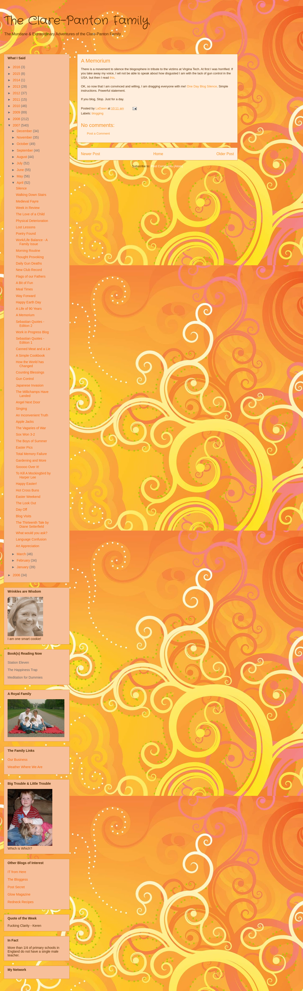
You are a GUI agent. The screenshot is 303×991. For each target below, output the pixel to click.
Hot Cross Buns (27, 490)
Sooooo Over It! (27, 467)
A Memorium (25, 315)
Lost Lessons (26, 227)
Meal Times (24, 289)
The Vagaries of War (31, 428)
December (25, 131)
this (112, 77)
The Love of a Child (30, 214)
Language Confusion (31, 539)
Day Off (21, 509)
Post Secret (16, 887)
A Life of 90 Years (29, 309)
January (23, 567)
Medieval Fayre (27, 201)
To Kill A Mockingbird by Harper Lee (33, 475)
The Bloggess (18, 879)
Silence (21, 188)
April (20, 183)
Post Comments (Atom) (167, 166)
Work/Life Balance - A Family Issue (32, 242)
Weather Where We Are (25, 767)
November (25, 137)
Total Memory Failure (31, 454)
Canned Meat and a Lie (33, 349)
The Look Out (26, 503)
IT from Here (17, 872)
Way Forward (26, 296)
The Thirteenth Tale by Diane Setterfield (32, 524)
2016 (17, 67)
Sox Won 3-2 (25, 434)
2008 (17, 119)
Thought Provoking (30, 257)
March (22, 554)
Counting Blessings (30, 372)
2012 (17, 93)
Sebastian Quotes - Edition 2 (30, 324)
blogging (97, 113)
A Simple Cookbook (30, 355)
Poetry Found (26, 233)
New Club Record (29, 270)
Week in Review (28, 208)
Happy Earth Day (28, 302)
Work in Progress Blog (32, 332)
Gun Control (25, 379)
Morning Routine (28, 250)
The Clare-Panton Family (76, 20)
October (23, 144)
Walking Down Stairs (31, 195)
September (25, 150)
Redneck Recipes (21, 902)
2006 (17, 575)
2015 (17, 74)
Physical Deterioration (32, 221)
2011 (17, 99)
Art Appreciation (27, 546)
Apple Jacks (25, 421)
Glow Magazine (19, 894)
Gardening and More (31, 460)
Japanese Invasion (30, 385)
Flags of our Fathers (30, 276)
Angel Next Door (28, 402)
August (22, 157)
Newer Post (90, 154)
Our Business (17, 759)
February (24, 560)
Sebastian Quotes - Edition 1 (30, 340)
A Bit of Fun (24, 283)
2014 (17, 80)
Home (158, 154)
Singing (21, 408)
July (20, 163)
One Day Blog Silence (202, 86)
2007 (17, 125)
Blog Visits (23, 516)
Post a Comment (98, 133)
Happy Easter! (26, 484)
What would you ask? (31, 533)
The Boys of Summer (31, 441)
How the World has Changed (30, 364)
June (21, 170)
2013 (17, 86)
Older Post (225, 154)
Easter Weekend (28, 497)
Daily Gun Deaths (29, 263)
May (20, 176)
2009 (17, 112)
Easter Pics (24, 447)
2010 (17, 106)
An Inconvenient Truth (32, 415)
